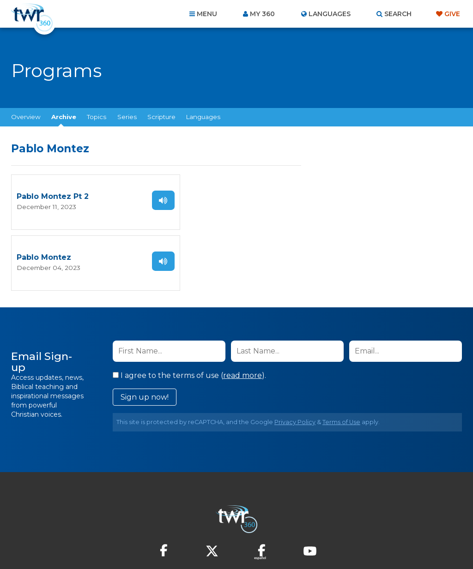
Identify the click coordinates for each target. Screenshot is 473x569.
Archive (63, 116)
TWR (242, 541)
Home (68, 519)
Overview (26, 116)
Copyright (341, 519)
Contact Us (158, 519)
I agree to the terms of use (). (189, 314)
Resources (394, 519)
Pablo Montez (191, 196)
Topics (96, 116)
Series (127, 116)
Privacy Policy (294, 360)
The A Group (304, 541)
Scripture (161, 116)
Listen (137, 200)
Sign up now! (145, 335)
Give (452, 14)
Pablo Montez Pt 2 (53, 196)
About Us (108, 519)
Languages (203, 116)
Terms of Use (341, 360)
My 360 (262, 14)
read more (242, 314)
